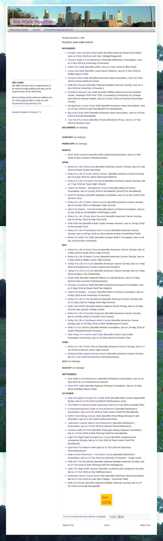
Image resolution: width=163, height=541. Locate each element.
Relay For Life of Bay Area (81, 166)
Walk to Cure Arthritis (78, 327)
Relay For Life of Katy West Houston (86, 216)
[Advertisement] (31, 56)
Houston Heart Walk (78, 78)
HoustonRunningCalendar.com (58, 29)
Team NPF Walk (76, 385)
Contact (36, 29)
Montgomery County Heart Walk (84, 105)
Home (107, 525)
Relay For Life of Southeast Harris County (89, 230)
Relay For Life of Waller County (84, 256)
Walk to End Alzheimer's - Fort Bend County (90, 454)
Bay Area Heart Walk (78, 112)
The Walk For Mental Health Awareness (88, 405)
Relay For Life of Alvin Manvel (83, 346)
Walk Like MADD (76, 306)
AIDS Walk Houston (78, 154)
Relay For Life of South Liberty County (87, 173)
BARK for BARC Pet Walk (81, 237)
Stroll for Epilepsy (77, 195)
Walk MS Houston (77, 85)
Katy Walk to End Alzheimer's (83, 378)
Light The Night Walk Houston (83, 468)
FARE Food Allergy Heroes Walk (84, 416)
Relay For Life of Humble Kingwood (86, 313)
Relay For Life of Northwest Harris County (89, 320)
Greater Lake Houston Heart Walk (85, 52)
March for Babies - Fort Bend (83, 209)
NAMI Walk (73, 277)
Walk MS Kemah (76, 482)
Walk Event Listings (19, 29)
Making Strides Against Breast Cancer (87, 353)
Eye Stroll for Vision (78, 119)
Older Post (145, 525)
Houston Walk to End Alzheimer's (85, 59)
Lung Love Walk (76, 70)
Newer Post (68, 525)
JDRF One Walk (76, 67)
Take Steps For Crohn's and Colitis (85, 334)
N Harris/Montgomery (79, 408)
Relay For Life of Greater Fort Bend (86, 181)
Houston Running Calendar (84, 517)
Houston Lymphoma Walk (81, 285)
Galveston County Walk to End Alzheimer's (90, 423)
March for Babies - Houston (82, 292)
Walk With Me (75, 223)
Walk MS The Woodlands (81, 461)
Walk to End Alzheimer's (102, 408)
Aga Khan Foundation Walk (82, 447)
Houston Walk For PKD (80, 430)
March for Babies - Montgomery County (88, 188)
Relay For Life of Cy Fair (81, 270)
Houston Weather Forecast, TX (26, 112)
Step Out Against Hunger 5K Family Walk (89, 398)
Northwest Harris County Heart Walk (86, 475)
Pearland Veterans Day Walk (82, 92)
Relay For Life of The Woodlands (85, 299)
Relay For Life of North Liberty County (87, 202)
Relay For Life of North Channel (84, 249)
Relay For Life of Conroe (81, 263)
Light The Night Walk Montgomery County (89, 437)
